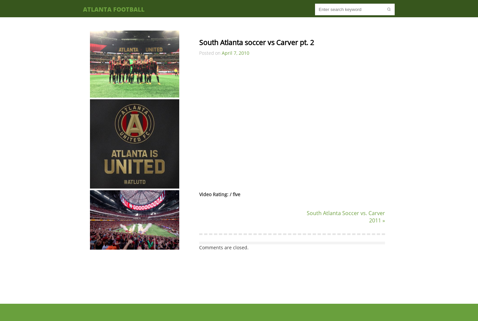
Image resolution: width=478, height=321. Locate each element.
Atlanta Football (113, 9)
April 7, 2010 (235, 53)
